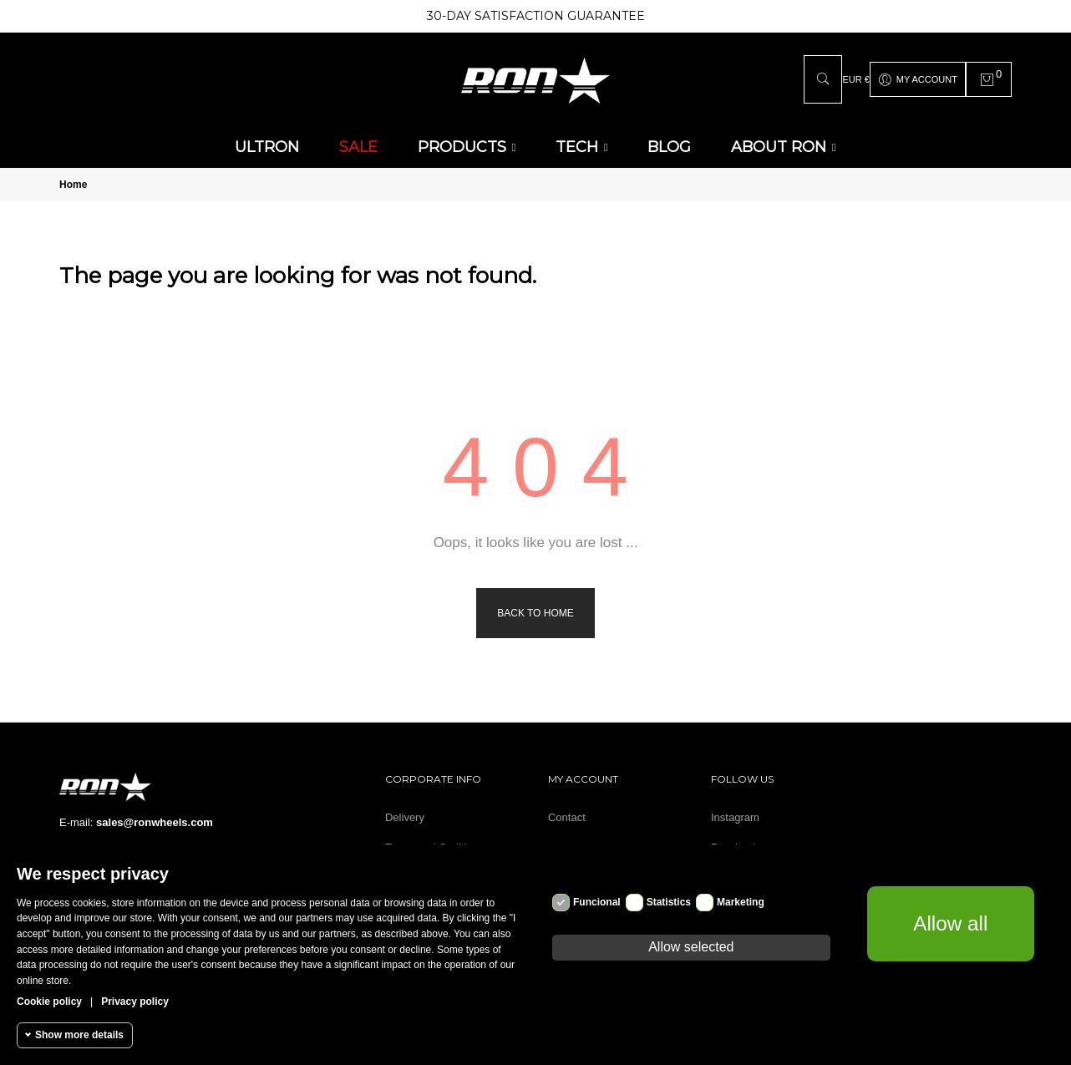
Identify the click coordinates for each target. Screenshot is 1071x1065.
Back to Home (535, 613)
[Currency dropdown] (855, 79)
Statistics (669, 902)
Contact (567, 817)
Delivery (404, 817)
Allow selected (690, 947)
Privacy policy (135, 1001)
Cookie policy (49, 1001)
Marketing (740, 902)
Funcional (597, 902)
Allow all (950, 923)
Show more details (79, 1035)
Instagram (735, 817)
